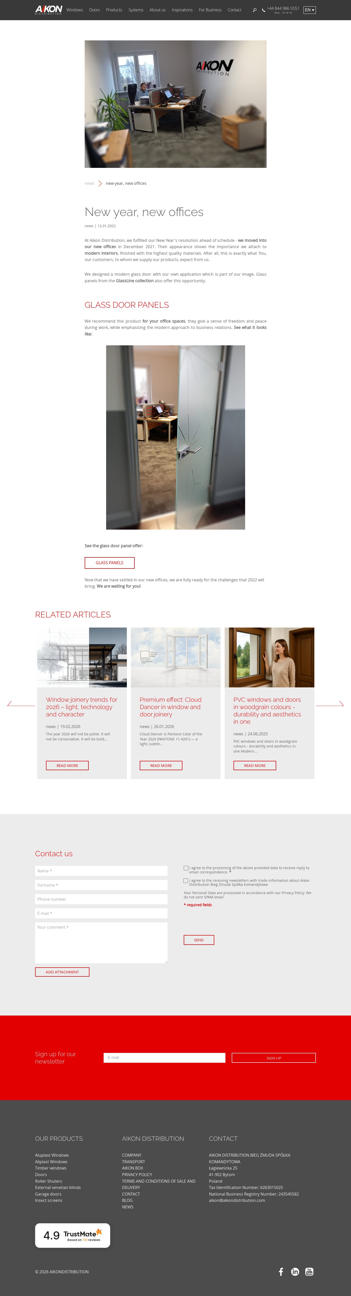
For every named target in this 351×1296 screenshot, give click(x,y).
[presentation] (222, 921)
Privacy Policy (293, 892)
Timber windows (50, 1168)
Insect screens (48, 1200)
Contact (234, 10)
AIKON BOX (132, 1168)
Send (200, 939)
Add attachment (63, 971)
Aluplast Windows (52, 1155)
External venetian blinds (58, 1187)
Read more (68, 765)
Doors (94, 10)
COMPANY (131, 1155)
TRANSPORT (133, 1161)
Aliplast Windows (51, 1161)
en (308, 10)
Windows (74, 10)
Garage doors (48, 1194)
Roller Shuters (48, 1181)
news (90, 183)
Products (114, 10)
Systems (136, 10)
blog (127, 1200)
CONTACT (131, 1194)
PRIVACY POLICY (137, 1174)
